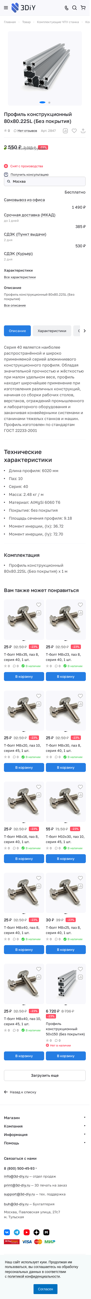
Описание (17, 331)
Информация (16, 1134)
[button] (42, 102)
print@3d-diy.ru (17, 1185)
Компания (13, 1126)
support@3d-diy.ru (19, 1194)
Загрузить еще (45, 1075)
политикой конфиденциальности (34, 1276)
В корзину (24, 676)
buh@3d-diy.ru (16, 1204)
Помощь (11, 1143)
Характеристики (52, 331)
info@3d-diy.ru (16, 1176)
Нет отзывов (25, 131)
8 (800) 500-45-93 (19, 1168)
